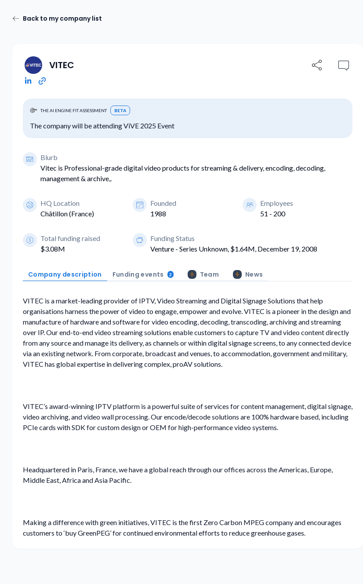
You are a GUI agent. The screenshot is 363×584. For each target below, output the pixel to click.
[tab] (65, 274)
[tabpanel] (187, 417)
